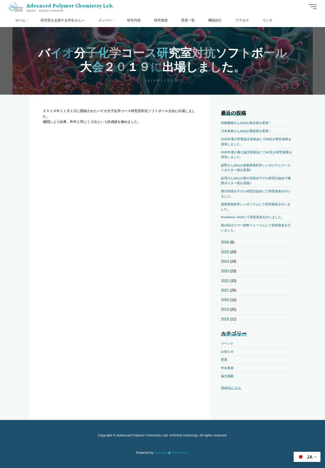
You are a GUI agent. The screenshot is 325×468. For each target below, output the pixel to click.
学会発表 (227, 368)
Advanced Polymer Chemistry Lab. (70, 5)
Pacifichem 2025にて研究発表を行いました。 (253, 217)
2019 (225, 309)
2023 (225, 271)
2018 (225, 319)
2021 (225, 290)
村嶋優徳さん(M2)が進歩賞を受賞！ (246, 123)
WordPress (180, 452)
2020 (225, 300)
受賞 (224, 359)
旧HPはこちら (231, 388)
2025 (225, 252)
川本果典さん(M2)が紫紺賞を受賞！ (246, 131)
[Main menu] (313, 7)
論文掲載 (227, 376)
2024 (225, 261)
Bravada (160, 452)
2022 (225, 281)
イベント (161, 42)
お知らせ (227, 351)
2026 (225, 242)
